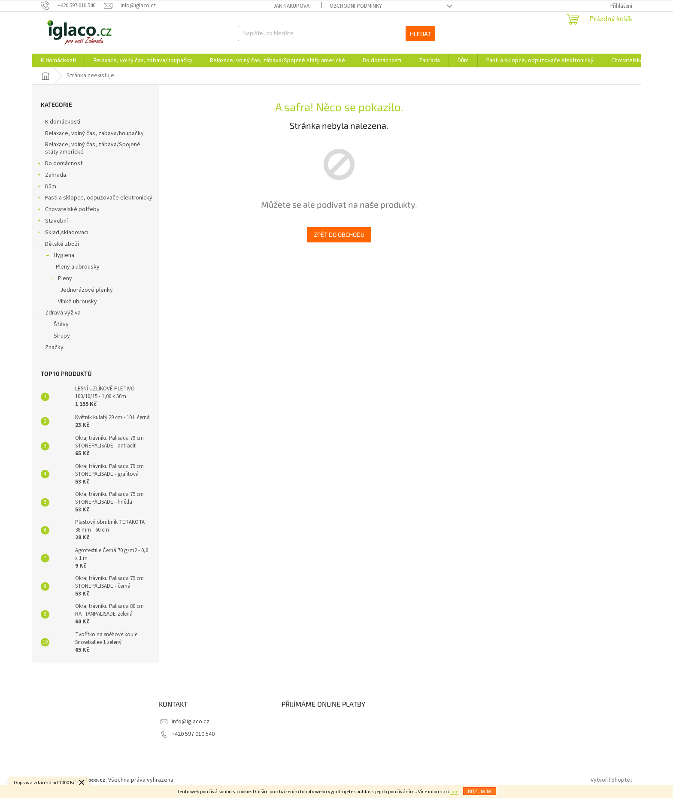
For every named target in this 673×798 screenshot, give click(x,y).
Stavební (52, 222)
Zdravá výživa (58, 313)
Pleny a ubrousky (73, 268)
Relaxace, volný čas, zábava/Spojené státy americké (92, 148)
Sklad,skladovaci (62, 233)
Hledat (420, 33)
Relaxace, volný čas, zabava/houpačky (95, 133)
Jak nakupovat (292, 6)
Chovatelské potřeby (68, 210)
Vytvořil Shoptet (611, 780)
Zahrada (51, 176)
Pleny (60, 279)
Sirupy (62, 336)
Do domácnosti (60, 164)
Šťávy (61, 324)
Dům (46, 187)
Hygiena (59, 256)
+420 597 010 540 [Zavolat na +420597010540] (193, 734)
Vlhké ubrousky (77, 301)
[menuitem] (58, 60)
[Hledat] (336, 33)
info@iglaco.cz (190, 721)
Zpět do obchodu (339, 234)
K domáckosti (63, 122)
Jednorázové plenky (86, 290)
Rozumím (479, 791)
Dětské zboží (57, 245)
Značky (54, 347)
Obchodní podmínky (356, 6)
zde (454, 791)
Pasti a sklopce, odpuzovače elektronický (94, 198)
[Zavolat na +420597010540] (72, 5)
